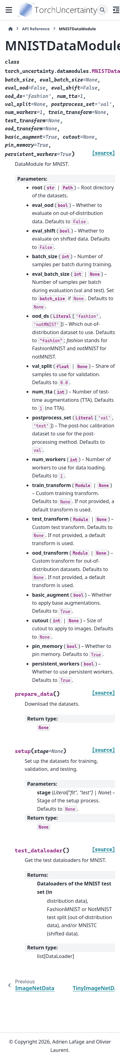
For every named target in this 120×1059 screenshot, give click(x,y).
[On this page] (116, 10)
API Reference (35, 29)
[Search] (102, 10)
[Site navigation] (8, 10)
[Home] (10, 29)
